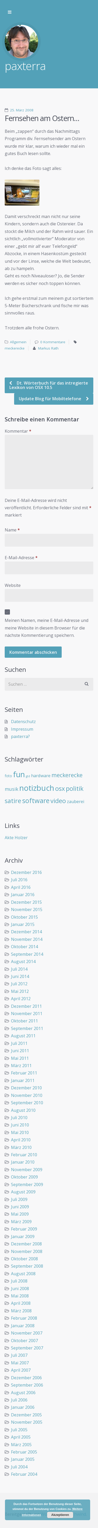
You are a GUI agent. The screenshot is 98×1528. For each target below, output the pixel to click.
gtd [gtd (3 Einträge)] (28, 776)
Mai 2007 (20, 1363)
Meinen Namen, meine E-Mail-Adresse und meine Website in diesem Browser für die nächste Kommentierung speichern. (46, 627)
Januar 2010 (22, 1162)
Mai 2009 (20, 1214)
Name (12, 530)
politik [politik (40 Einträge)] (74, 788)
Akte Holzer (16, 837)
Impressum (22, 729)
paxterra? (20, 736)
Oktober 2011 (24, 1021)
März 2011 (21, 1065)
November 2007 (26, 1333)
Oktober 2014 (24, 946)
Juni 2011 (20, 1051)
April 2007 (21, 1370)
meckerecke (15, 348)
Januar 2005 (22, 1459)
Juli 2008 (19, 1281)
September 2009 (27, 1184)
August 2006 (23, 1392)
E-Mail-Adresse (21, 557)
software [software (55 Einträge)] (35, 800)
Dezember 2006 (26, 1378)
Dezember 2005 (26, 1415)
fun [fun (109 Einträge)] (19, 774)
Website (13, 585)
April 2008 (21, 1303)
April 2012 (21, 999)
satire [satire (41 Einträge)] (13, 801)
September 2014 (27, 954)
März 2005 (21, 1444)
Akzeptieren (60, 1515)
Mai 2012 (20, 991)
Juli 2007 (19, 1355)
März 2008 (21, 1311)
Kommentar (18, 431)
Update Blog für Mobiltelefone (50, 399)
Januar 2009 (22, 1236)
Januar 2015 (22, 924)
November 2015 (26, 909)
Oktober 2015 (24, 917)
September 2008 (27, 1266)
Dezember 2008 (26, 1244)
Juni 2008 (20, 1288)
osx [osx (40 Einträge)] (60, 788)
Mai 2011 (20, 1058)
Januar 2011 (22, 1080)
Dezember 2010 (26, 1088)
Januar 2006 (22, 1407)
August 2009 (23, 1192)
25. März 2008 (21, 110)
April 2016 (21, 887)
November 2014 (26, 939)
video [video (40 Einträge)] (58, 801)
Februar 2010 (24, 1155)
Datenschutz (23, 721)
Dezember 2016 (26, 872)
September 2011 (27, 1028)
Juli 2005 (19, 1430)
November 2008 (26, 1251)
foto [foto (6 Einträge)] (8, 775)
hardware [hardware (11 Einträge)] (40, 775)
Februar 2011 (24, 1073)
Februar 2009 (24, 1229)
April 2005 (21, 1437)
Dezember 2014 (26, 932)
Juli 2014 (19, 969)
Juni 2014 (20, 976)
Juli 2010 (19, 1117)
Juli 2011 (19, 1043)
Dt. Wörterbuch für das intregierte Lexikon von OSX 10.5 (48, 385)
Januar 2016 (22, 894)
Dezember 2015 (26, 902)
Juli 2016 (19, 880)
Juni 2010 (20, 1125)
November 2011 (26, 1013)
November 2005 (26, 1422)
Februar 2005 (24, 1452)
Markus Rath (48, 348)
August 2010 (23, 1110)
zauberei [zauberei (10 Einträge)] (75, 801)
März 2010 (21, 1147)
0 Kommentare (52, 342)
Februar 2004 (24, 1474)
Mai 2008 (20, 1296)
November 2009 (26, 1169)
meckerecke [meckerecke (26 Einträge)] (67, 775)
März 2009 (21, 1221)
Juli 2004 (19, 1467)
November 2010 (26, 1095)
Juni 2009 (20, 1207)
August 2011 (23, 1036)
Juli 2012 (19, 984)
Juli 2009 (19, 1199)
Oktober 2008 (24, 1259)
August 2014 (23, 961)
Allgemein (18, 342)
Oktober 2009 (24, 1177)
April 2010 (21, 1140)
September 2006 (27, 1385)
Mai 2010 (20, 1132)
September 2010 (27, 1103)
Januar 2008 (22, 1326)
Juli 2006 (19, 1400)
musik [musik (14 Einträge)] (11, 789)
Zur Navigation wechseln (10, 12)
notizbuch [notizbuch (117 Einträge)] (36, 788)
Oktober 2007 (24, 1340)
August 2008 (23, 1274)
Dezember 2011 (26, 1006)
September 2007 (27, 1348)
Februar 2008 (24, 1318)
